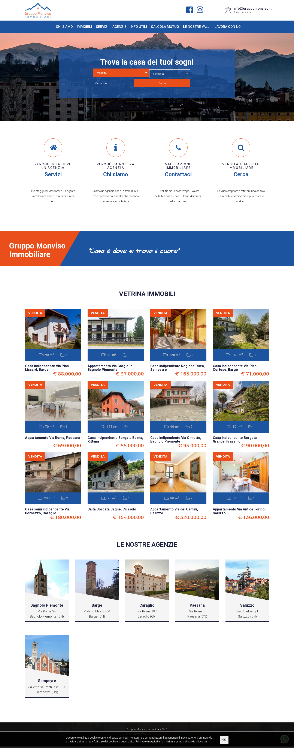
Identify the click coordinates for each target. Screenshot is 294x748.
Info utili (138, 27)
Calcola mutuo (165, 27)
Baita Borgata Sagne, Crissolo (112, 511)
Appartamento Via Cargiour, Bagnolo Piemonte (110, 368)
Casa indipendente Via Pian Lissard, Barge (47, 368)
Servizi (102, 27)
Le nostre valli (196, 27)
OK (224, 739)
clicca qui (201, 741)
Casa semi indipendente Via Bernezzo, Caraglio (47, 513)
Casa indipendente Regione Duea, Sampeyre (177, 368)
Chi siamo (64, 27)
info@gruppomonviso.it (252, 8)
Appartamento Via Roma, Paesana (52, 439)
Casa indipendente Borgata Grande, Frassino (235, 440)
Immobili (84, 27)
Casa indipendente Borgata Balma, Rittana (115, 440)
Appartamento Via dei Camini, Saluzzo (174, 513)
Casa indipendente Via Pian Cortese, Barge (235, 368)
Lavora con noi (228, 27)
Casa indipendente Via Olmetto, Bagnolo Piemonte (175, 440)
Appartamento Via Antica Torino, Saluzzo (239, 513)
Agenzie (119, 27)
